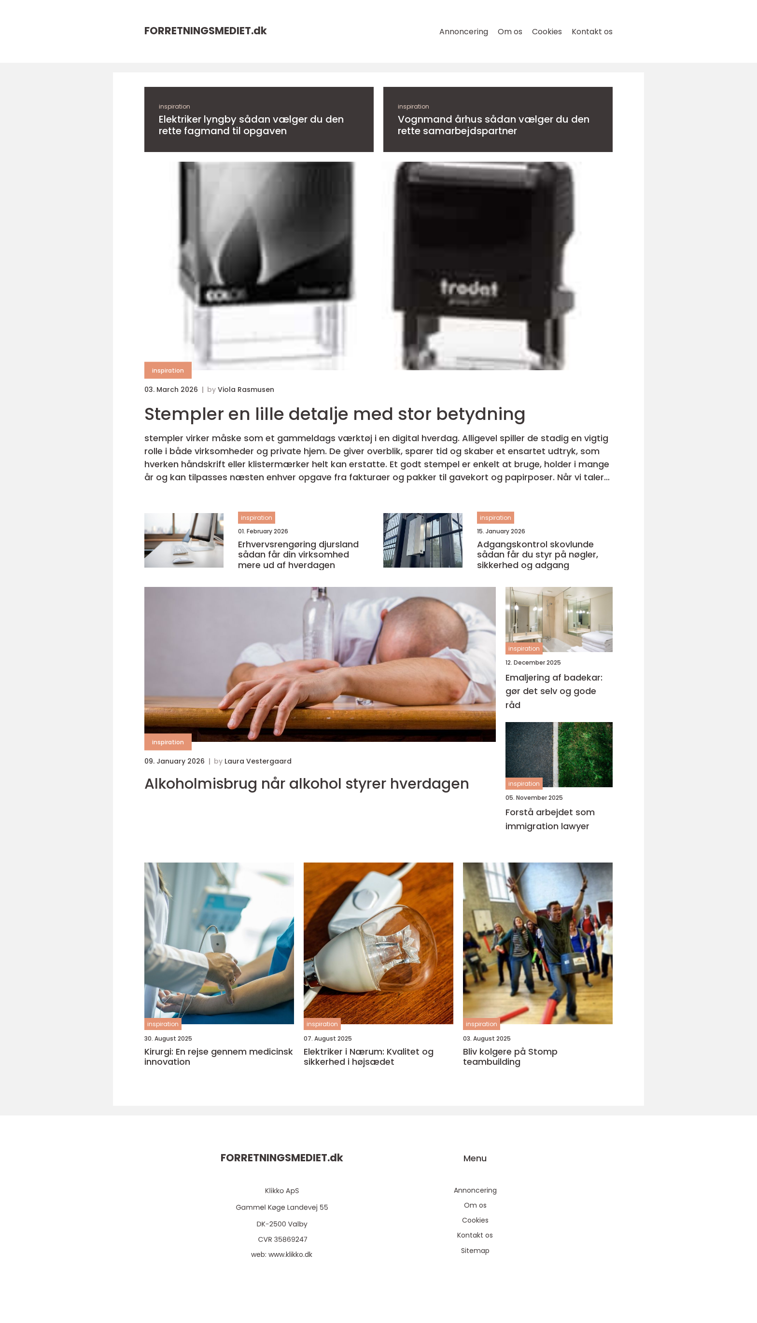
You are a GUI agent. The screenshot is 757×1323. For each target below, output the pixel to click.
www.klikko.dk (290, 1254)
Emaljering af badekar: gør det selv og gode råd (554, 691)
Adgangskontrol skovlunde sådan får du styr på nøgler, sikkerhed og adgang (537, 555)
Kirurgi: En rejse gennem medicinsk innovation (218, 1056)
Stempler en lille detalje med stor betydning (335, 414)
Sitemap (475, 1250)
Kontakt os (592, 31)
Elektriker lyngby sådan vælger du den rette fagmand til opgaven (251, 125)
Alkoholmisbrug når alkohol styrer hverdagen (306, 784)
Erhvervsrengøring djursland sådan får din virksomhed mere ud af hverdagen (298, 555)
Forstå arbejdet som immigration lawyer (550, 819)
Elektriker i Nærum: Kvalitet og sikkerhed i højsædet (369, 1056)
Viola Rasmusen (246, 389)
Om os (510, 31)
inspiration (174, 106)
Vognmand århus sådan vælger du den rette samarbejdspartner (493, 125)
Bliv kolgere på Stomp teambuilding (510, 1056)
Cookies (547, 31)
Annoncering (463, 31)
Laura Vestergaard (258, 761)
